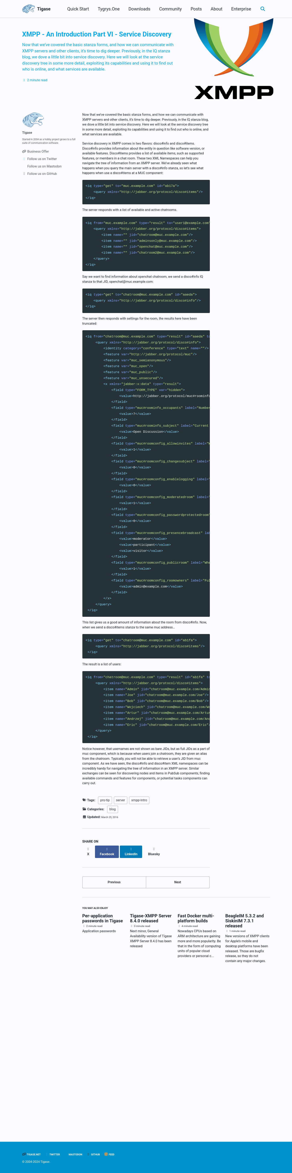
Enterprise (239, 8)
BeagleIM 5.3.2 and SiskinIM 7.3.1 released (244, 1072)
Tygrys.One (106, 8)
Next (177, 1028)
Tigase (44, 8)
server (120, 948)
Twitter (59, 1154)
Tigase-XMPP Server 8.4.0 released (150, 1070)
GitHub (108, 1154)
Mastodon (86, 1154)
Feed (127, 1154)
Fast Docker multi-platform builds (196, 1070)
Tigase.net (34, 1154)
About (214, 8)
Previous (114, 1028)
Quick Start (76, 8)
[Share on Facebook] (110, 998)
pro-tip (105, 948)
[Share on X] (89, 998)
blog (112, 957)
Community (168, 8)
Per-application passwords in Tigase (102, 1070)
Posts (193, 8)
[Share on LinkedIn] (136, 998)
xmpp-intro (139, 948)
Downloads (137, 8)
